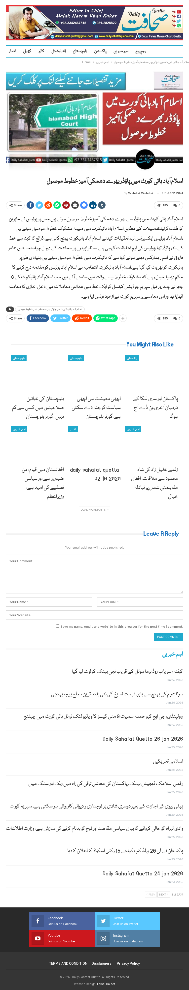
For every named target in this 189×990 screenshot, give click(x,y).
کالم (41, 51)
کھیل (27, 51)
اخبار (12, 51)
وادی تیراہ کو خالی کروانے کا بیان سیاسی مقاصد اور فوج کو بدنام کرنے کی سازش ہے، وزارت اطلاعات (94, 827)
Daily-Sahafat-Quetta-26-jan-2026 (143, 737)
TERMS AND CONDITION (68, 962)
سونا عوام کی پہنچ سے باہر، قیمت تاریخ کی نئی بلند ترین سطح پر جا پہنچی (117, 692)
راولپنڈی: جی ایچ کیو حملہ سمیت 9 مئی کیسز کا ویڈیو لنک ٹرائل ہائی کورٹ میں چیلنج (103, 715)
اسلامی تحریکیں (168, 759)
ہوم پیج (140, 51)
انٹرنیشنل (58, 51)
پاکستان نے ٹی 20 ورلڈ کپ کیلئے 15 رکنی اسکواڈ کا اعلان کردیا (125, 849)
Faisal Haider (106, 982)
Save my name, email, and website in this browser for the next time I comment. (122, 625)
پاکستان (100, 51)
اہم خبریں (120, 51)
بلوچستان (80, 51)
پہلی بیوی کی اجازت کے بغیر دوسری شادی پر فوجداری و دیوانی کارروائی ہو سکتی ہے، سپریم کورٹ (96, 804)
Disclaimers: (102, 962)
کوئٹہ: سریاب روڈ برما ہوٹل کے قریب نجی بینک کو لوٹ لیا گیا (127, 670)
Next (163, 892)
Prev (151, 892)
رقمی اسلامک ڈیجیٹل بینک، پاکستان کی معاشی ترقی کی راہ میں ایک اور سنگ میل (105, 782)
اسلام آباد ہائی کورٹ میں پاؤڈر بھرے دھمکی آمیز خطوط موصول (50, 308)
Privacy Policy (128, 962)
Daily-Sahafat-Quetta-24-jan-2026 (143, 871)
